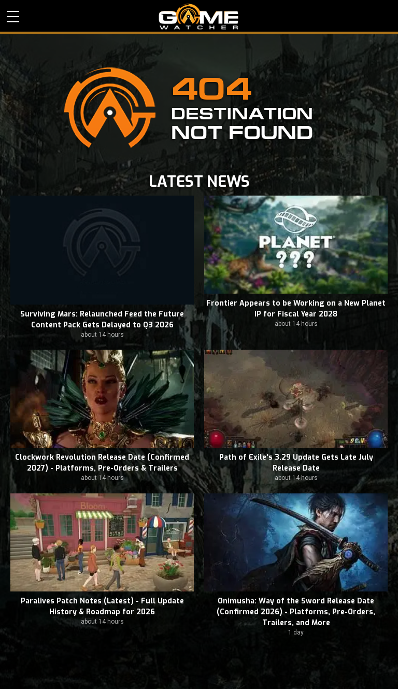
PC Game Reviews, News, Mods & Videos (199, 17)
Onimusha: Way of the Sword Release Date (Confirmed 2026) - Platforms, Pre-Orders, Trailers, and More (296, 612)
